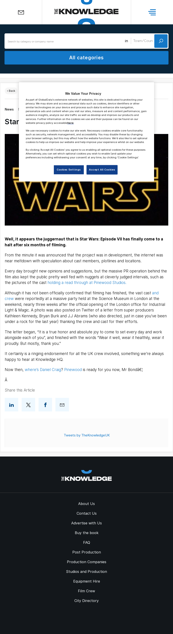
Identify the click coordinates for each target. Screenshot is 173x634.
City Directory (86, 600)
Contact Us (87, 513)
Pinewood (73, 369)
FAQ (86, 542)
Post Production (86, 552)
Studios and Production (86, 571)
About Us (86, 503)
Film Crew (86, 591)
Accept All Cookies (102, 169)
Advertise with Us (86, 523)
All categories (86, 57)
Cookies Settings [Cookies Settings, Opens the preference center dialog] (69, 169)
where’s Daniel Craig (43, 369)
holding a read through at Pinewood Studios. (87, 282)
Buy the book (86, 532)
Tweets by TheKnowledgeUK (87, 435)
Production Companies (86, 562)
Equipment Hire (86, 581)
